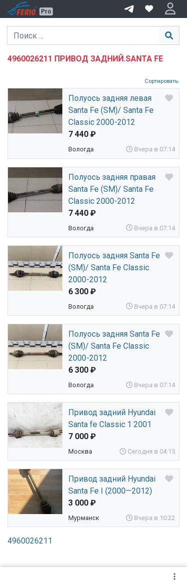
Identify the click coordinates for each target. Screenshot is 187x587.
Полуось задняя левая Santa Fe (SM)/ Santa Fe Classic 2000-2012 (111, 110)
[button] (170, 9)
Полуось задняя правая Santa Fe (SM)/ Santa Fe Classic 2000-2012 (112, 189)
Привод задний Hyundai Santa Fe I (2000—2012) (112, 485)
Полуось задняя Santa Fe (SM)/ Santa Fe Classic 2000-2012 (114, 267)
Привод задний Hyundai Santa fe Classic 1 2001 (112, 418)
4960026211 (29, 541)
